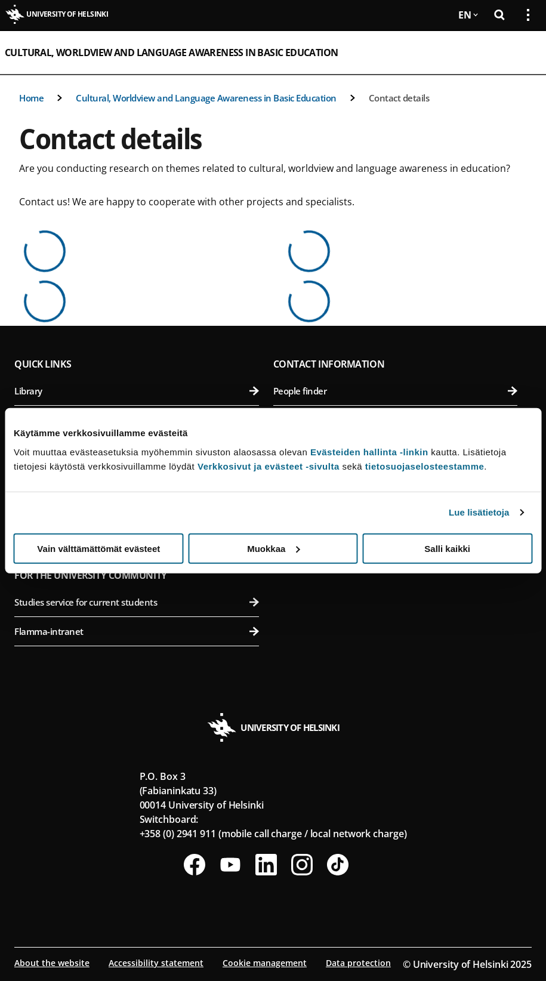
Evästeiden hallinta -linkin (369, 451)
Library (136, 391)
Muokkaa (273, 548)
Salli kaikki (447, 548)
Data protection (358, 962)
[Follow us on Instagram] (302, 864)
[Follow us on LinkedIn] (266, 864)
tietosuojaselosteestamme (425, 466)
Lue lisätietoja (479, 512)
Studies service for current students (136, 602)
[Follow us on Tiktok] (337, 864)
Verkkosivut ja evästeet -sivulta (269, 466)
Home (31, 98)
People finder (395, 391)
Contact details (399, 98)
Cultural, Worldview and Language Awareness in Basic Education (171, 52)
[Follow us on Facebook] (194, 864)
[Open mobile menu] (523, 52)
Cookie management (265, 962)
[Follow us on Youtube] (230, 864)
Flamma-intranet (136, 631)
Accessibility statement (156, 962)
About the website (52, 962)
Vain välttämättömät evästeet (98, 548)
